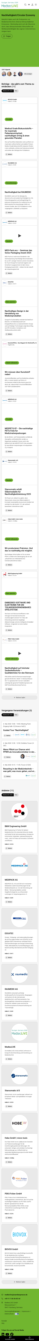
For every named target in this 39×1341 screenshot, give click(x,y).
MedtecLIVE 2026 (8, 91)
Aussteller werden (10, 1338)
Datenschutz (9, 1314)
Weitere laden (19, 698)
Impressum (26, 1311)
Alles (16, 91)
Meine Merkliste (29, 1338)
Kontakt (4, 1321)
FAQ (3, 1323)
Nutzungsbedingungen (12, 1311)
